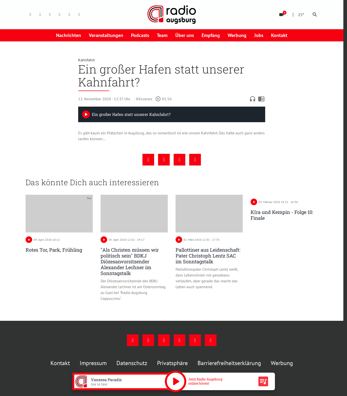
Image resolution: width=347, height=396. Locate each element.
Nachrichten (68, 35)
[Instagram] (40, 14)
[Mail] (60, 14)
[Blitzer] (281, 15)
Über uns (184, 35)
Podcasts (140, 35)
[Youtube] (50, 14)
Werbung (237, 35)
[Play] (86, 114)
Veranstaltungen (106, 35)
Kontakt (279, 35)
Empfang (211, 35)
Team (162, 35)
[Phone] (69, 14)
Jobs (258, 35)
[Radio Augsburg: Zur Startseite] (171, 14)
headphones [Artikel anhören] (252, 98)
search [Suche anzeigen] (315, 15)
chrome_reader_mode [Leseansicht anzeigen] (261, 98)
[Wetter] (297, 15)
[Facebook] (30, 14)
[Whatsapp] (79, 14)
